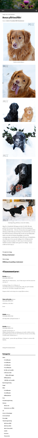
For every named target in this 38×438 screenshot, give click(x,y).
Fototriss (6, 433)
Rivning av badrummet (9, 255)
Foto (7, 14)
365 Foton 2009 (7, 423)
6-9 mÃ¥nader (7, 365)
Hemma (4, 403)
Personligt (5, 418)
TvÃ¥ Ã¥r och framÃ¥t (9, 380)
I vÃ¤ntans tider (8, 372)
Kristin (4, 276)
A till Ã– (6, 430)
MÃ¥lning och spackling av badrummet (13, 262)
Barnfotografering (7, 382)
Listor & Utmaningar (7, 413)
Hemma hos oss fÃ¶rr (9, 408)
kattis (8, 20)
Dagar (4, 14)
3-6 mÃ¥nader (7, 362)
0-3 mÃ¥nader (7, 360)
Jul (3, 410)
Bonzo (17, 226)
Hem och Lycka (7, 299)
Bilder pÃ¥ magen (10, 375)
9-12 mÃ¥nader (7, 367)
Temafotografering (7, 420)
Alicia (4, 357)
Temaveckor (7, 436)
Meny (3, 10)
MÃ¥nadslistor (7, 377)
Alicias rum (6, 405)
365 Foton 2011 (7, 425)
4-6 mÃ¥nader (7, 392)
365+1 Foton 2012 (8, 428)
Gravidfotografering (7, 400)
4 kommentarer (21, 20)
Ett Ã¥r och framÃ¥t (9, 370)
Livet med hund (11, 14)
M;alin (4, 314)
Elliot (4, 387)
